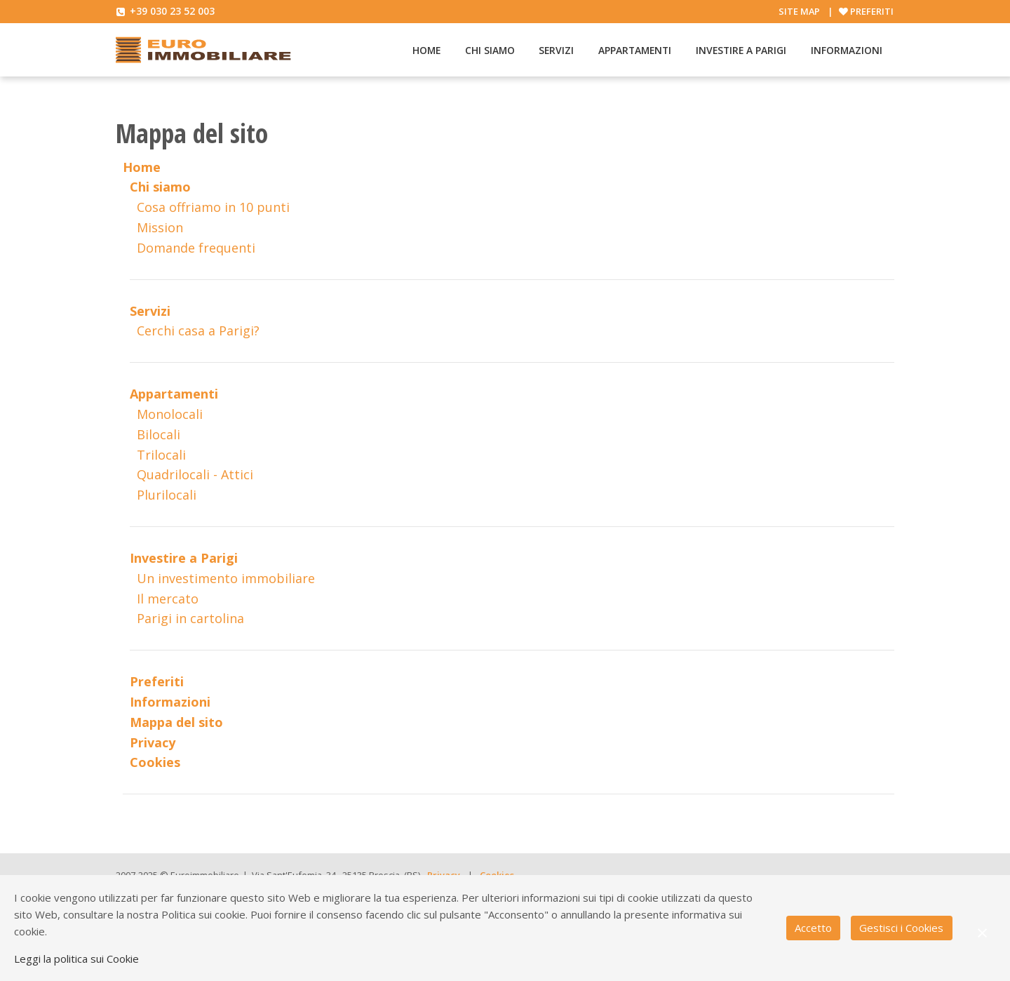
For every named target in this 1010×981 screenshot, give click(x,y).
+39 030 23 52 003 (172, 11)
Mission (160, 227)
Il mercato (167, 598)
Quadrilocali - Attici (195, 474)
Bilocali (158, 434)
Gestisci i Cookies (901, 928)
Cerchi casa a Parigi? (198, 330)
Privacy (152, 742)
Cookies (155, 762)
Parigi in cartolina (190, 618)
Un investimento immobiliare (226, 578)
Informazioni (846, 50)
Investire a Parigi (741, 50)
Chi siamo (490, 50)
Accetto (813, 928)
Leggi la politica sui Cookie (76, 959)
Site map (799, 11)
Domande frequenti (196, 247)
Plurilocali (166, 494)
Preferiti (872, 11)
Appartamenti (634, 50)
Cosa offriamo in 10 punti (213, 207)
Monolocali (170, 414)
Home (426, 50)
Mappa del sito (176, 722)
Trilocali (161, 454)
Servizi (556, 50)
